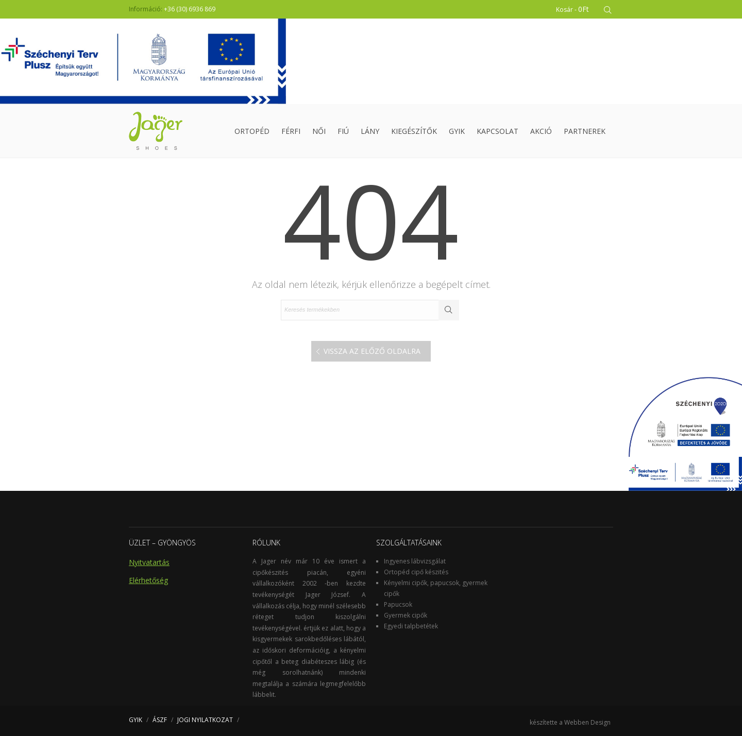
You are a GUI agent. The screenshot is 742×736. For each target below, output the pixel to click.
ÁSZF (160, 719)
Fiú (343, 131)
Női (319, 131)
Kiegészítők (414, 131)
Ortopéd (251, 131)
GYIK (457, 131)
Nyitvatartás (149, 562)
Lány (370, 131)
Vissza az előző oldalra (372, 351)
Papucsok (398, 604)
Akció (541, 131)
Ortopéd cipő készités (416, 572)
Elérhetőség (148, 580)
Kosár (572, 9)
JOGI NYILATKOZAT (205, 719)
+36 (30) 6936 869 (189, 9)
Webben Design (587, 722)
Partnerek (584, 131)
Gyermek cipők (405, 615)
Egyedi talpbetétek (411, 626)
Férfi (290, 131)
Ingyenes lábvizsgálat (415, 561)
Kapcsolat (497, 131)
